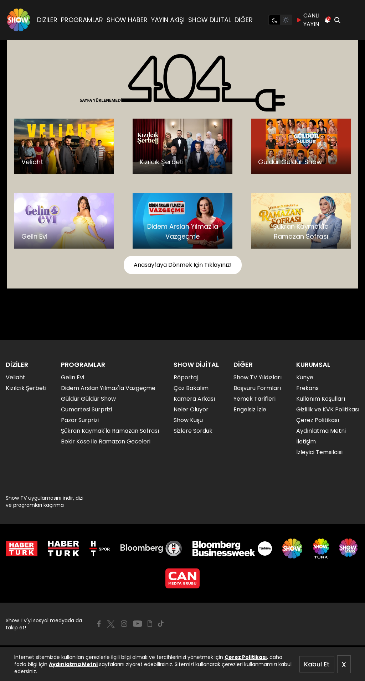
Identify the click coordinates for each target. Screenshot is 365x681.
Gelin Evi (72, 377)
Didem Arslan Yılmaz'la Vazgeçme (108, 388)
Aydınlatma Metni (73, 664)
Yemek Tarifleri (254, 399)
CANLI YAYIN (307, 19)
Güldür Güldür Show (88, 399)
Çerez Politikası (246, 657)
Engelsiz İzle (249, 409)
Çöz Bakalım (191, 388)
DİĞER (244, 19)
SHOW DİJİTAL (209, 19)
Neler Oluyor (191, 409)
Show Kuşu (188, 420)
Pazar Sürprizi (80, 420)
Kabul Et (317, 664)
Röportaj (186, 377)
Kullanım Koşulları (320, 399)
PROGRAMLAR (82, 19)
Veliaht (15, 377)
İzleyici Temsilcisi (319, 452)
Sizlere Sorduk (193, 431)
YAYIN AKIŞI (168, 19)
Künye (304, 377)
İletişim (306, 441)
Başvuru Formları (257, 388)
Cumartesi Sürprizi (86, 409)
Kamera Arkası (194, 399)
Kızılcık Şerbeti (26, 388)
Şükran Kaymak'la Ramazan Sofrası (110, 431)
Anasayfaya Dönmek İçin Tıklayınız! (183, 265)
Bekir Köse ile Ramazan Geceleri (105, 441)
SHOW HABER (127, 19)
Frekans (307, 388)
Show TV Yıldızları (257, 377)
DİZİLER (47, 19)
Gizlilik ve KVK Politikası (327, 409)
